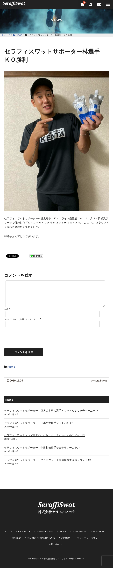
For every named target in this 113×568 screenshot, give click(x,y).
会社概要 (16, 538)
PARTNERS (98, 531)
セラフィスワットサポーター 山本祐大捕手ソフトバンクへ (39, 428)
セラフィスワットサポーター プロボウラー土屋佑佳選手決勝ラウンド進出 (48, 465)
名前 (6, 314)
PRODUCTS (24, 531)
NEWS (11, 372)
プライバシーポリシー (88, 538)
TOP (9, 531)
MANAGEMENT (44, 531)
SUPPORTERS (79, 531)
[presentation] (29, 340)
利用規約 (66, 538)
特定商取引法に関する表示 (41, 538)
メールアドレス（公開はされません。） (21, 324)
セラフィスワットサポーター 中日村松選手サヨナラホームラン (42, 452)
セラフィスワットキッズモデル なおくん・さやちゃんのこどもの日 (44, 440)
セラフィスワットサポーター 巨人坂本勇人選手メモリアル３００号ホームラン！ (52, 416)
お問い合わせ (56, 544)
